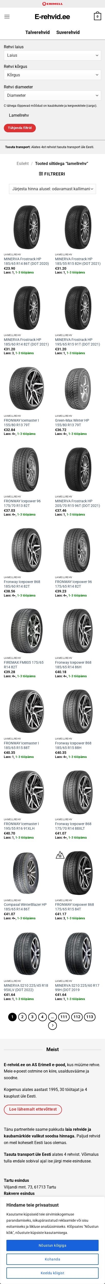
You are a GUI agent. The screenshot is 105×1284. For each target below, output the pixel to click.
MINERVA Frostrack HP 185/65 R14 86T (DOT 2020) (26, 261)
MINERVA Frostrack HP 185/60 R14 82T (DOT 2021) (26, 342)
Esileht (23, 163)
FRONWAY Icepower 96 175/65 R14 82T (73, 584)
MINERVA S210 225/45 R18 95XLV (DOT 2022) (26, 987)
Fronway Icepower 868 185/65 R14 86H (73, 664)
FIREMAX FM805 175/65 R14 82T (24, 664)
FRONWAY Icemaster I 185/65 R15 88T (21, 745)
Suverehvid (68, 32)
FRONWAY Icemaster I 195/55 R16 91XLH (21, 826)
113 (89, 1017)
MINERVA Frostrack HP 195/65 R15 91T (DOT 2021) (77, 342)
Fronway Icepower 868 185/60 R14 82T (22, 584)
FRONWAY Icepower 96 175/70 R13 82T (22, 503)
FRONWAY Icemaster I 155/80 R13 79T (21, 422)
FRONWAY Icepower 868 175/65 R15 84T (74, 906)
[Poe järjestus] (52, 189)
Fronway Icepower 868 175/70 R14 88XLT (73, 826)
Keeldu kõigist (52, 1273)
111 (63, 1017)
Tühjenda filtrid (20, 128)
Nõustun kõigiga (52, 1245)
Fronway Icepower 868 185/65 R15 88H (73, 745)
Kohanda (52, 1259)
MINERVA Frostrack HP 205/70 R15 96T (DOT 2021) (77, 503)
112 (77, 1017)
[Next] (52, 1025)
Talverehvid (37, 32)
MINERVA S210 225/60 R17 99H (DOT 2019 (77, 987)
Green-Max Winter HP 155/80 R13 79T (72, 422)
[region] (52, 1240)
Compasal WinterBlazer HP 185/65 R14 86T (25, 906)
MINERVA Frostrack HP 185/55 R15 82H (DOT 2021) (78, 261)
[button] (7, 16)
